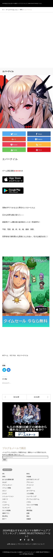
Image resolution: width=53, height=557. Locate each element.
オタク (29, 488)
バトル (4, 502)
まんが (4, 482)
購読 (4, 460)
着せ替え (5, 516)
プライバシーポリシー (24, 544)
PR (3, 474)
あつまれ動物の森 (8, 479)
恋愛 (28, 513)
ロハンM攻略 (6, 510)
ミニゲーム (5, 505)
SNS (3, 476)
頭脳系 (29, 519)
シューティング (31, 496)
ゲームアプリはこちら (12, 9)
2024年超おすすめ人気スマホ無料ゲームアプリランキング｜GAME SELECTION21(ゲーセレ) (26, 533)
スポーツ (5, 499)
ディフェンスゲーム (33, 499)
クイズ (4, 493)
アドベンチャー (7, 485)
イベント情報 (6, 488)
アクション (30, 482)
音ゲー (4, 519)
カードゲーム (31, 491)
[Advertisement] (26, 40)
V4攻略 (29, 476)
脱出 (28, 516)
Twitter (20, 540)
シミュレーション (8, 496)
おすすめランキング (33, 479)
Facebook (24, 540)
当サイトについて (39, 544)
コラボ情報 (30, 493)
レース (29, 507)
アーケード (30, 485)
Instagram (28, 540)
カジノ (4, 491)
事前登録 (29, 510)
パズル (29, 502)
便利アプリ (5, 513)
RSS (32, 540)
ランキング (5, 507)
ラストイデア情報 (32, 505)
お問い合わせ (11, 544)
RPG (28, 474)
